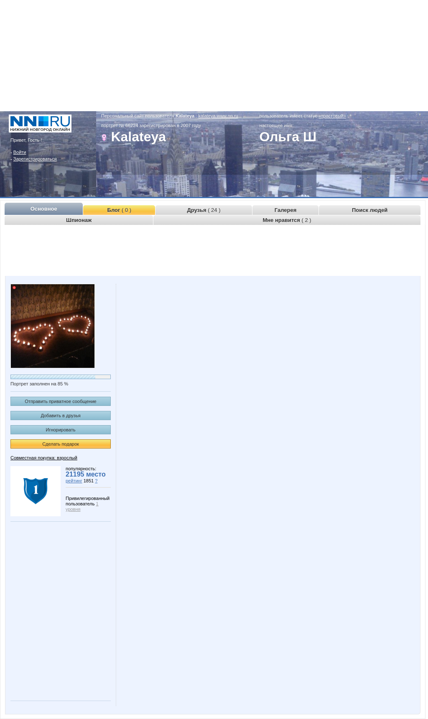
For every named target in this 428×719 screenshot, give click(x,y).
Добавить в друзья (60, 415)
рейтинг (74, 480)
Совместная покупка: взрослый (43, 457)
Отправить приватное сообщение (60, 401)
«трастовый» (332, 115)
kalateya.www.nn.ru (218, 115)
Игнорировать (61, 429)
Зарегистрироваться (35, 158)
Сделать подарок (60, 443)
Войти (19, 152)
